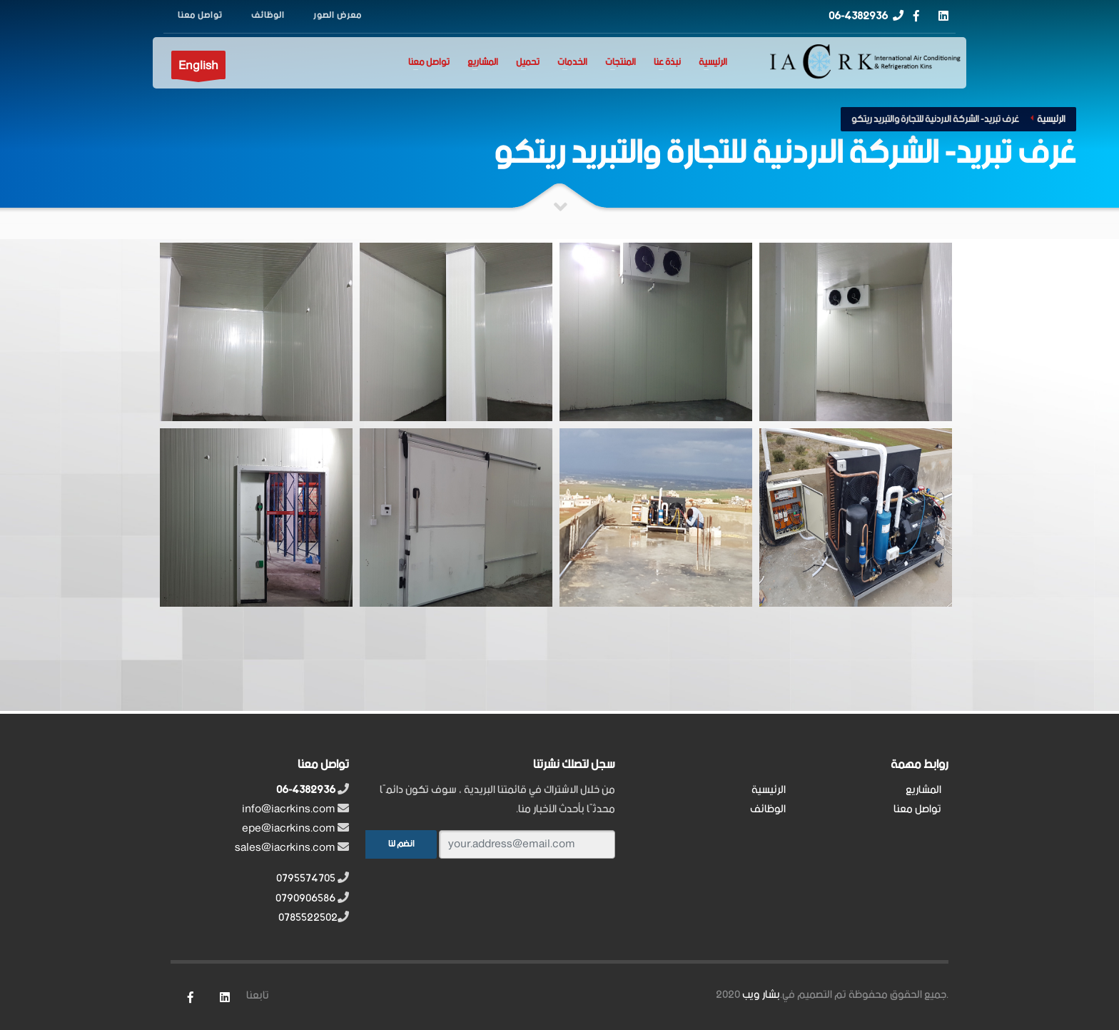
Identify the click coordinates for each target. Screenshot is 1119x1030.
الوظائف (768, 809)
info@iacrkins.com (288, 809)
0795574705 (305, 878)
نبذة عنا (667, 63)
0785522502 (308, 917)
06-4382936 (858, 16)
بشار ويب (761, 994)
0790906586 (305, 898)
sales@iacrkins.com (285, 847)
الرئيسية (713, 63)
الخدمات (572, 63)
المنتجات (620, 63)
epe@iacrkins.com (288, 828)
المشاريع (482, 63)
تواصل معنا (429, 63)
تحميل (528, 63)
